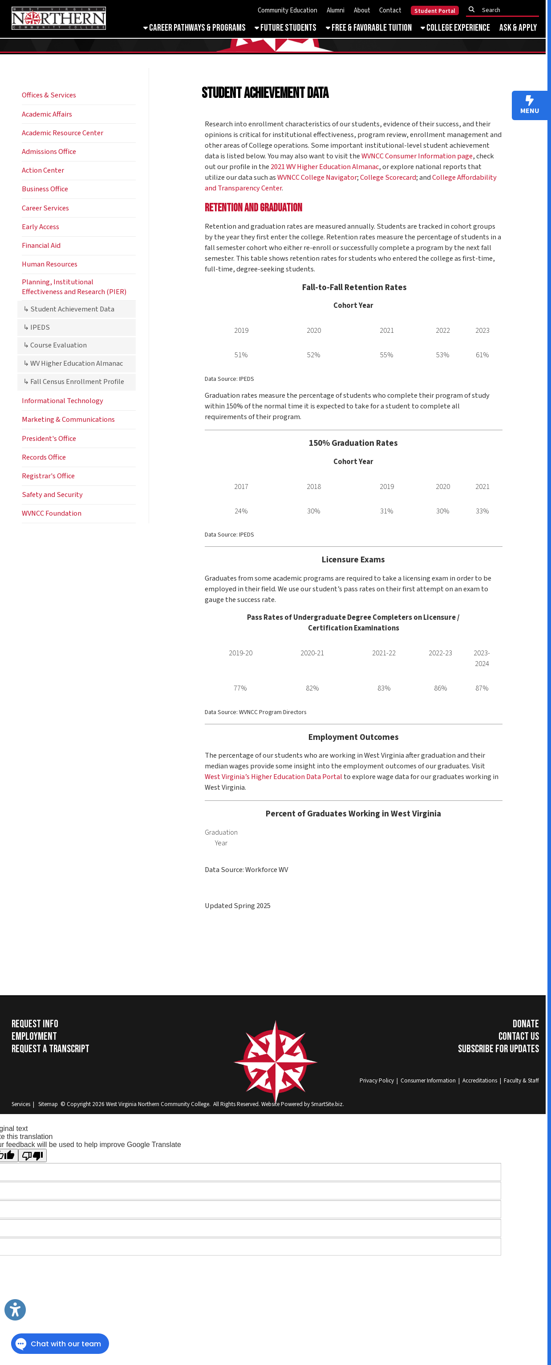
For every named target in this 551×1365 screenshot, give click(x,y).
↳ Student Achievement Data (68, 309)
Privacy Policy (377, 1080)
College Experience (455, 27)
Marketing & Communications (68, 419)
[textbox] (505, 10)
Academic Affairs (47, 114)
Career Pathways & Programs (194, 27)
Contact (390, 10)
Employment (34, 1036)
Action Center (43, 170)
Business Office (45, 189)
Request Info (35, 1024)
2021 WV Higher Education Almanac (325, 167)
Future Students (285, 27)
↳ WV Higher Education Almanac (73, 363)
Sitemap (48, 1104)
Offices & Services (49, 95)
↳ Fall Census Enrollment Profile (73, 381)
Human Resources (49, 264)
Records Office (44, 457)
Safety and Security (52, 494)
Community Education (287, 10)
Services (21, 1104)
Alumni (335, 10)
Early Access (40, 227)
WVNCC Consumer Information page (417, 156)
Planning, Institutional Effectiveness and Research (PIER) (74, 287)
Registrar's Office (48, 476)
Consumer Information (428, 1080)
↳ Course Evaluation (55, 345)
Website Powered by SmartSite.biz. (302, 1104)
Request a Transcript (50, 1049)
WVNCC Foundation (51, 513)
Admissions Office (49, 151)
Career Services (45, 208)
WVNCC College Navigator (317, 177)
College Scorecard (388, 177)
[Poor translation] (32, 1155)
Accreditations (479, 1080)
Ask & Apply (518, 27)
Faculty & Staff (521, 1080)
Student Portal (434, 11)
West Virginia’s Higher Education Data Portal (273, 776)
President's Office (49, 438)
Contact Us (518, 1036)
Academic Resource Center (62, 133)
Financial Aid (41, 245)
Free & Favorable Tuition (369, 27)
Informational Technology (62, 401)
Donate (526, 1024)
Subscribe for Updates (498, 1049)
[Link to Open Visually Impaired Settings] (15, 1310)
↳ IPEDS (36, 327)
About (362, 10)
